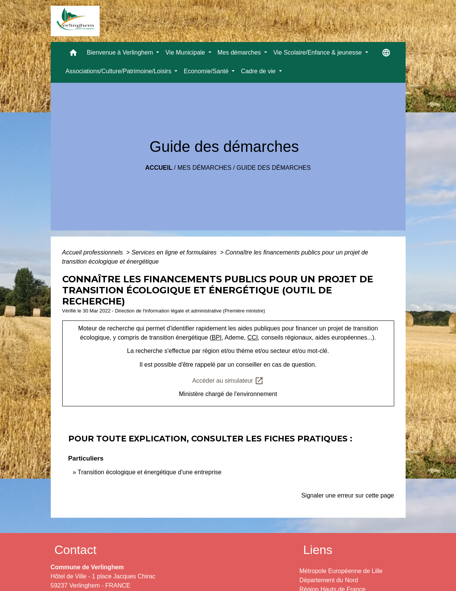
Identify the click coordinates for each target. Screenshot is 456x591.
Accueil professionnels (93, 252)
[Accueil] (75, 21)
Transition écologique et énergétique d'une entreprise (150, 472)
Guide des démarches (274, 167)
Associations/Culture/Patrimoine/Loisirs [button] (119, 71)
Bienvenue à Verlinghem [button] (121, 52)
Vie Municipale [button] (185, 52)
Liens (318, 550)
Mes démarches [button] (240, 52)
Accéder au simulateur (228, 380)
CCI (252, 337)
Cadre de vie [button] (259, 71)
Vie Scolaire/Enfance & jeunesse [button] (318, 52)
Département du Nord (329, 580)
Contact (76, 550)
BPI (217, 337)
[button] (73, 54)
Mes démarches (204, 167)
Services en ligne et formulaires (174, 252)
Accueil (158, 167)
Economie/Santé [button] (207, 71)
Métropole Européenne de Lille (341, 571)
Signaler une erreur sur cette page (347, 495)
